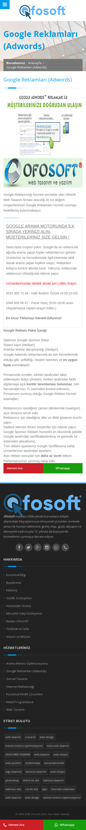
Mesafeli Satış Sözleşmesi (24, 613)
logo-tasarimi (14, 771)
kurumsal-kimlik (54, 763)
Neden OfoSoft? (17, 621)
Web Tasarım (15, 709)
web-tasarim (13, 737)
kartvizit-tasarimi (36, 771)
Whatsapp (62, 468)
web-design (47, 737)
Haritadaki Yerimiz (18, 606)
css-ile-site (31, 789)
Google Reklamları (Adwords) (26, 671)
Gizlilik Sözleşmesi (19, 598)
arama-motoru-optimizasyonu (24, 745)
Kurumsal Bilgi (16, 575)
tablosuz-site (13, 789)
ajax (44, 789)
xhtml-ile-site (31, 780)
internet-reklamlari (63, 789)
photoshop (12, 780)
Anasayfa (35, 63)
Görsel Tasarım (17, 679)
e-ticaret (30, 737)
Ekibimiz (11, 590)
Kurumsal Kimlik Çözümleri (24, 694)
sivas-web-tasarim (58, 745)
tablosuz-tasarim (53, 780)
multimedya (32, 763)
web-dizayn (61, 754)
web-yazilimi (13, 763)
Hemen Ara (15, 468)
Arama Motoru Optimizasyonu (27, 663)
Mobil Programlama (19, 702)
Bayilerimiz (13, 583)
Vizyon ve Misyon (18, 636)
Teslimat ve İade (17, 629)
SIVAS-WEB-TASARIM (18, 754)
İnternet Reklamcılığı (20, 687)
